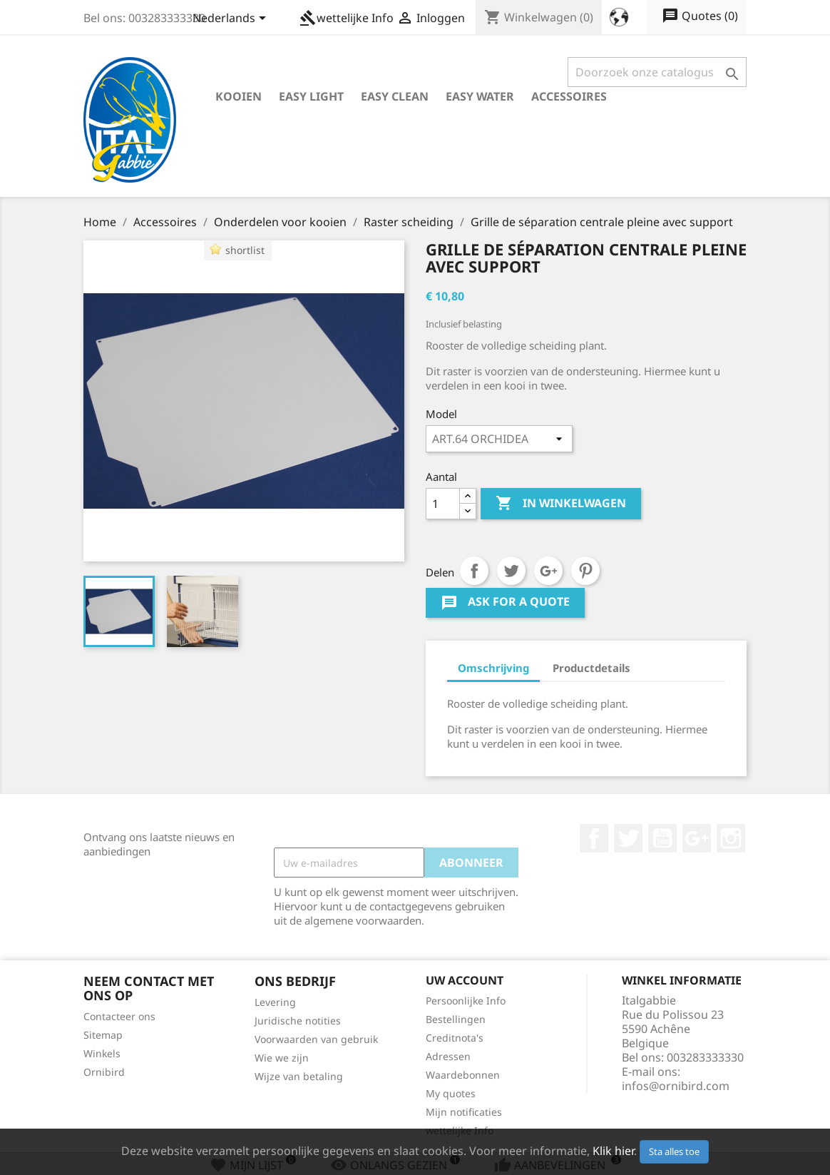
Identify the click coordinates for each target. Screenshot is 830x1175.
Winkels (102, 1053)
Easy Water (480, 96)
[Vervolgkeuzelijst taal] (232, 19)
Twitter (628, 838)
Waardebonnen (463, 1075)
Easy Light (311, 96)
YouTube (662, 838)
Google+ (548, 570)
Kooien (238, 96)
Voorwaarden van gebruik (316, 1039)
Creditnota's (454, 1037)
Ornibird (104, 1072)
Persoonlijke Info (466, 1000)
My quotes (451, 1093)
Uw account (464, 980)
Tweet (511, 570)
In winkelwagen (561, 503)
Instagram (731, 838)
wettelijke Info (346, 18)
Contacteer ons (119, 1016)
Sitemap (103, 1035)
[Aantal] (443, 503)
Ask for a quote (505, 603)
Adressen (448, 1056)
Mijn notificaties (464, 1112)
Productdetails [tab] (591, 668)
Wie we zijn (282, 1057)
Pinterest (585, 570)
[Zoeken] (657, 72)
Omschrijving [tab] (493, 668)
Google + (696, 838)
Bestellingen (456, 1019)
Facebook (594, 838)
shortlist (245, 250)
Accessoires (569, 96)
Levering (275, 1002)
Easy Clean (395, 96)
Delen (474, 570)
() (700, 16)
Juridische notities (298, 1020)
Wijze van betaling (299, 1076)
